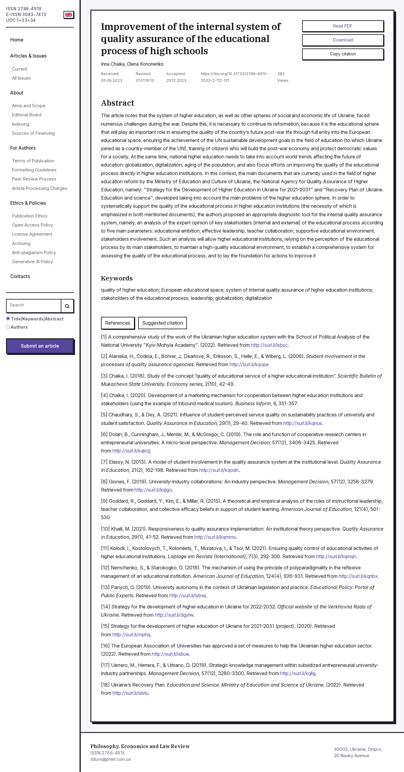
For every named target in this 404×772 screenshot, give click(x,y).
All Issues (21, 78)
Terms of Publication (33, 160)
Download (343, 40)
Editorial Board (26, 114)
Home (16, 40)
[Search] (67, 306)
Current (19, 68)
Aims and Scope (28, 105)
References (117, 323)
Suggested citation (162, 323)
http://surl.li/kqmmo (215, 537)
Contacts (20, 276)
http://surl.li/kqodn (219, 470)
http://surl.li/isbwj (187, 595)
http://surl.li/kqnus (302, 423)
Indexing (20, 124)
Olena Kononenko (145, 64)
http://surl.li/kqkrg (131, 451)
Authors (17, 327)
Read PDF (343, 26)
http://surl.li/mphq (131, 634)
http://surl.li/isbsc (269, 345)
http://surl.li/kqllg (297, 673)
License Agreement (32, 234)
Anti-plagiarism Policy (34, 252)
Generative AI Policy (32, 261)
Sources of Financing (33, 133)
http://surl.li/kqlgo (153, 490)
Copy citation (343, 53)
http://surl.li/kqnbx (358, 576)
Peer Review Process (34, 178)
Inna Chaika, (114, 64)
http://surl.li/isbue (170, 654)
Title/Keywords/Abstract (35, 318)
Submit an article (40, 346)
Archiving (21, 243)
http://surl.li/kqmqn (336, 556)
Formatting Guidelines (34, 169)
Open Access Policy (32, 224)
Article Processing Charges (39, 188)
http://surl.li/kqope (249, 364)
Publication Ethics (29, 215)
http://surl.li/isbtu (130, 693)
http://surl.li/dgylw (174, 615)
